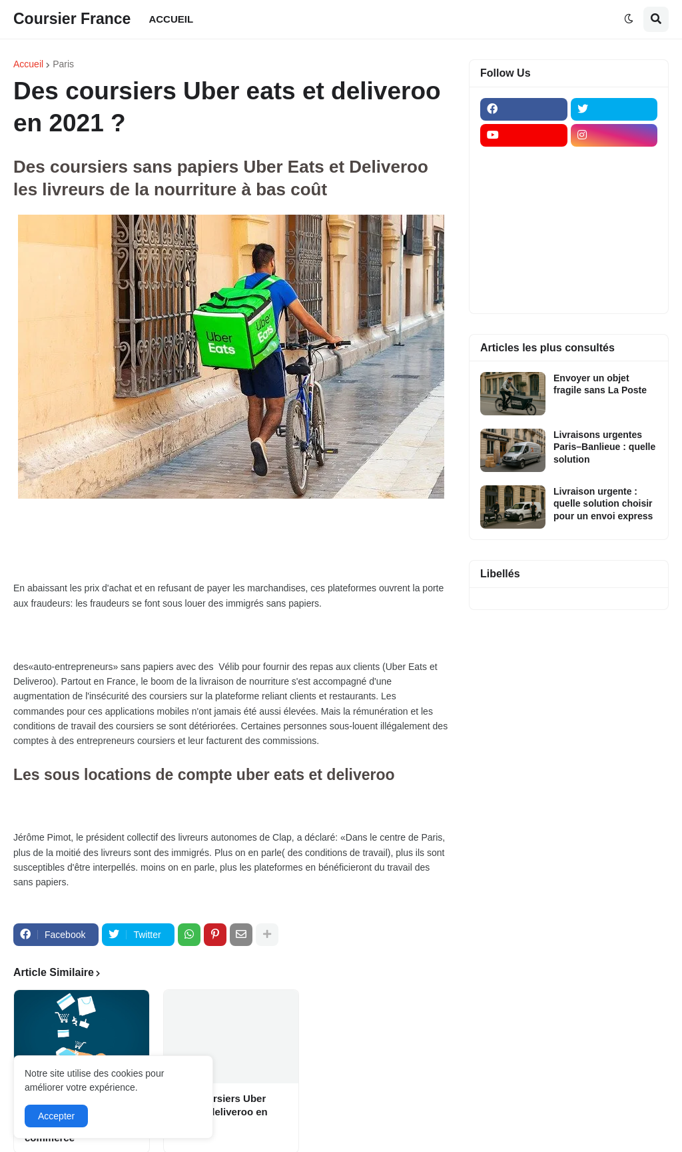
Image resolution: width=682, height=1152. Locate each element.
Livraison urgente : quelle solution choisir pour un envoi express (603, 503)
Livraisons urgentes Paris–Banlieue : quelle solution (604, 446)
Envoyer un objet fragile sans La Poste (600, 384)
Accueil (28, 64)
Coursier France (72, 18)
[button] (628, 19)
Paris (63, 64)
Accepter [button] (56, 1116)
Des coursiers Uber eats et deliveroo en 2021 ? (221, 1111)
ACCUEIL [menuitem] (171, 19)
